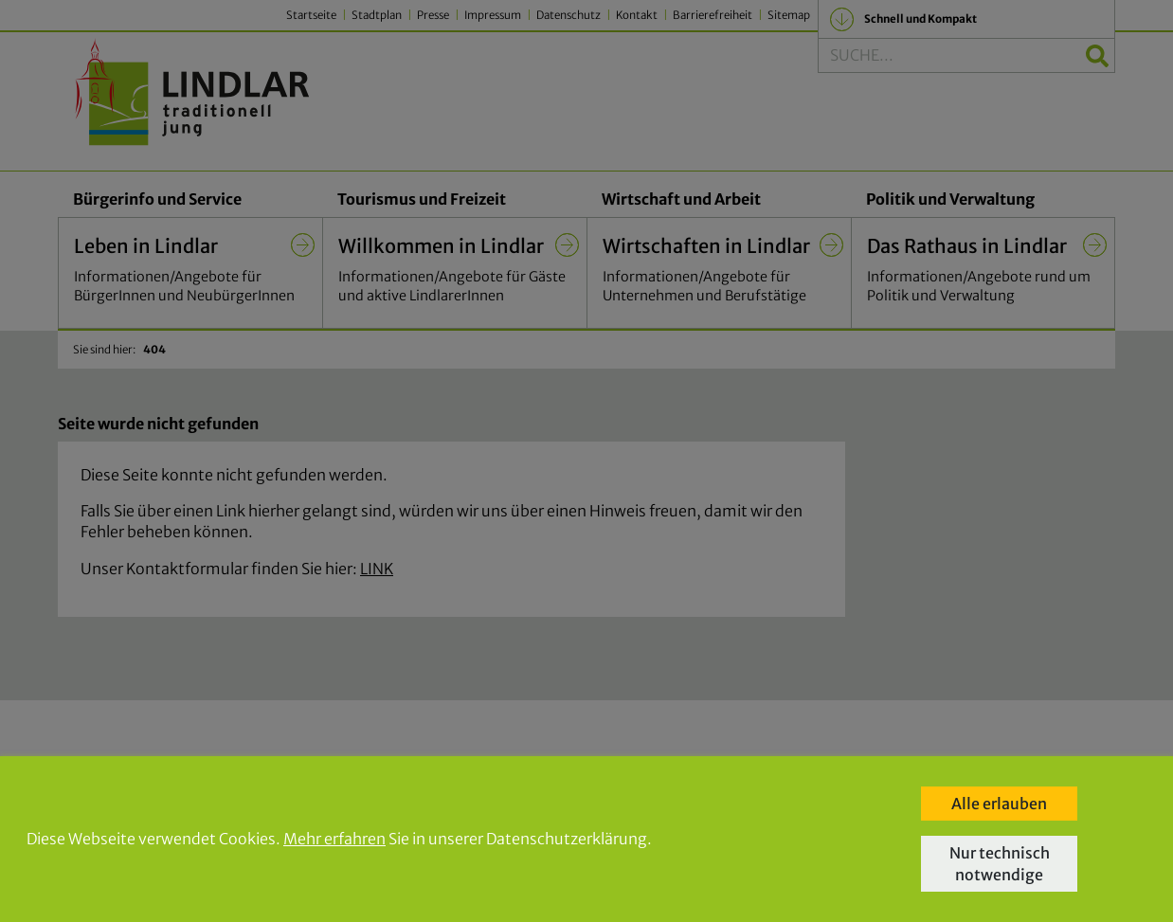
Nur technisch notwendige (999, 863)
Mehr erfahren (334, 838)
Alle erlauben (999, 803)
